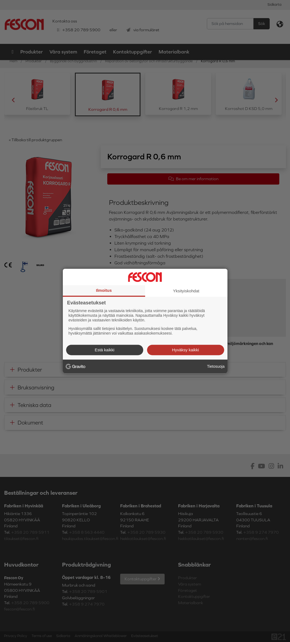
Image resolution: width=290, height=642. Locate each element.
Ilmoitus (104, 290)
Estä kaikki (104, 349)
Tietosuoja (215, 366)
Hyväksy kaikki (185, 349)
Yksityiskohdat (186, 291)
